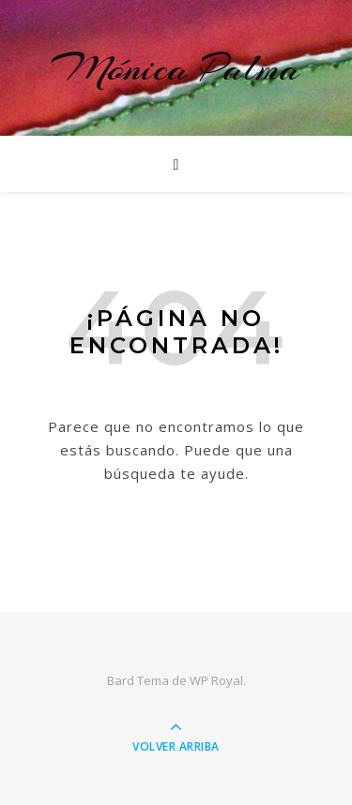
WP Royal (216, 680)
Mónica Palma (176, 68)
